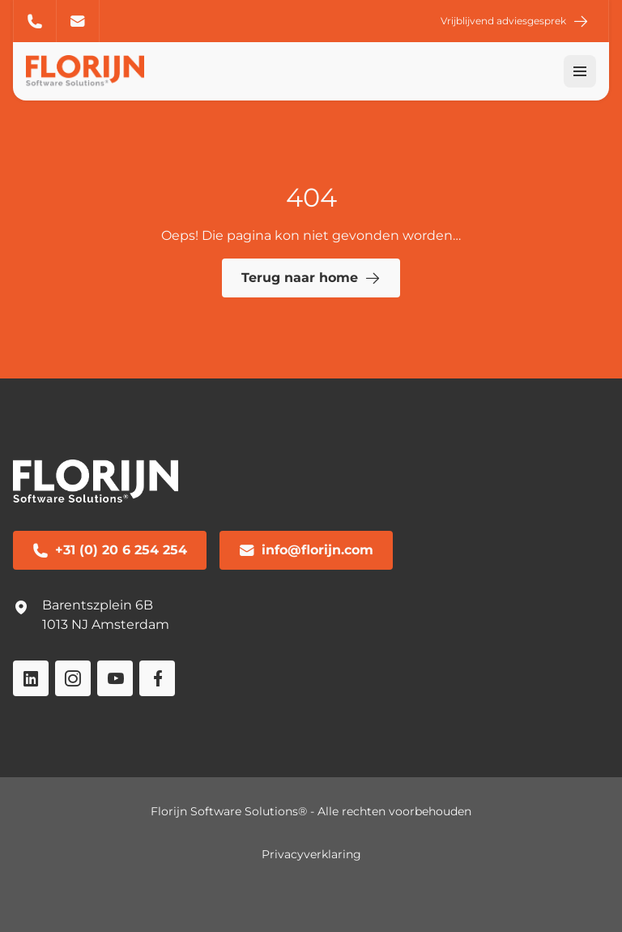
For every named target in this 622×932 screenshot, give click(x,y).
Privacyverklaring (311, 854)
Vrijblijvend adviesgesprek (515, 21)
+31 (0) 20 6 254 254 (35, 21)
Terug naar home (311, 278)
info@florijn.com (78, 21)
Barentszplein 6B (97, 605)
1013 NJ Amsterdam (105, 624)
